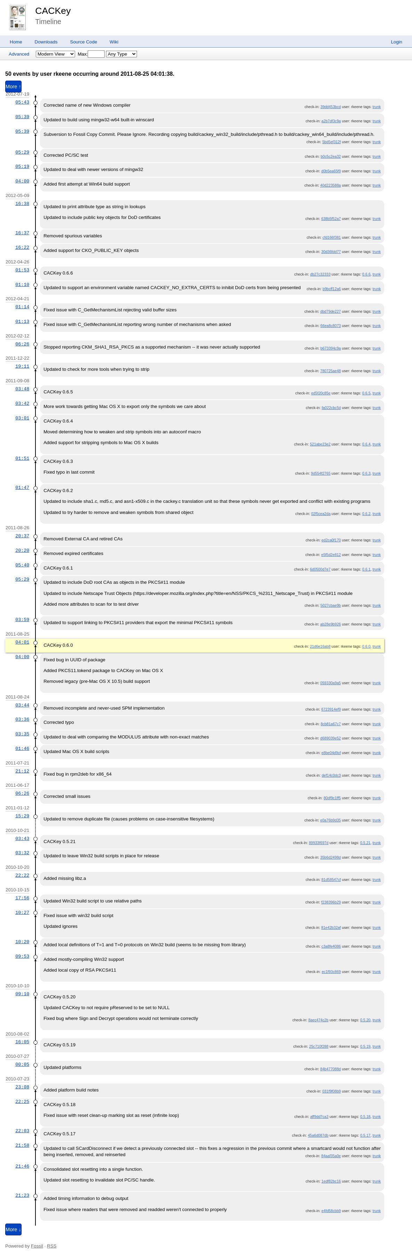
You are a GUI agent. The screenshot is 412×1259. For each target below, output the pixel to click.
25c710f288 (319, 1046)
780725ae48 (330, 371)
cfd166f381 (332, 237)
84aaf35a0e (331, 1156)
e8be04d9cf (331, 753)
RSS (51, 1246)
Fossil (37, 1246)
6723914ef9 (331, 709)
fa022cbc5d (331, 408)
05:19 (22, 166)
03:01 (22, 418)
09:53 (22, 956)
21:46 (22, 1166)
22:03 (22, 1131)
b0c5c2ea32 (331, 156)
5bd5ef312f (331, 142)
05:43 (22, 102)
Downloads (46, 41)
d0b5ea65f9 (331, 171)
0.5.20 (365, 1020)
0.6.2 (366, 514)
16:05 (22, 1042)
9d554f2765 (320, 473)
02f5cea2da (321, 514)
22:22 (22, 875)
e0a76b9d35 (330, 820)
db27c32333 (320, 274)
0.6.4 (366, 444)
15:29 (22, 816)
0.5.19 (365, 1046)
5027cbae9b (331, 605)
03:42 (22, 403)
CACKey (53, 11)
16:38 (22, 204)
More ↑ (13, 86)
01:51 (22, 458)
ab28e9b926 (330, 624)
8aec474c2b (318, 1020)
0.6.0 (366, 646)
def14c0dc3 (331, 775)
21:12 (22, 771)
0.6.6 (366, 274)
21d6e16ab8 (320, 646)
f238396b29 (331, 902)
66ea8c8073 (331, 326)
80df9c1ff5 (332, 798)
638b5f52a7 (331, 218)
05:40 (22, 565)
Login (396, 41)
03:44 (22, 705)
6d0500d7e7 (320, 569)
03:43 (22, 838)
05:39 (22, 117)
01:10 (22, 284)
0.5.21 (365, 843)
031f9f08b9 (331, 1091)
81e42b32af (331, 927)
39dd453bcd (331, 107)
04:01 (22, 642)
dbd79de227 (330, 311)
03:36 (22, 719)
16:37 (22, 233)
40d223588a (330, 185)
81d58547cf (331, 879)
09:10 (22, 994)
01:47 (22, 487)
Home (16, 41)
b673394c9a (331, 348)
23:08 (22, 1087)
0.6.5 (366, 393)
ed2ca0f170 (331, 540)
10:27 (22, 912)
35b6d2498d (330, 857)
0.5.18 (365, 1116)
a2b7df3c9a (331, 121)
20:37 (22, 536)
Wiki (114, 41)
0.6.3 (366, 473)
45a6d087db (318, 1135)
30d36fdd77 (331, 252)
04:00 (22, 181)
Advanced (19, 54)
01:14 (22, 307)
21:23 (22, 1195)
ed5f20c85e (321, 393)
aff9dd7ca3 (319, 1116)
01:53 (22, 270)
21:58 (22, 1145)
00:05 (22, 1064)
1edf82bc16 (331, 1181)
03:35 (22, 734)
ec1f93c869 (331, 972)
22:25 (22, 1101)
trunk (376, 107)
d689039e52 (330, 738)
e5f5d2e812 (331, 555)
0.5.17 (365, 1135)
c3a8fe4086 (331, 946)
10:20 (22, 942)
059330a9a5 (330, 683)
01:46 (22, 748)
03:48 (22, 389)
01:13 (22, 321)
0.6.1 (366, 569)
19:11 (22, 366)
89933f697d (318, 843)
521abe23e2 (320, 444)
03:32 (22, 853)
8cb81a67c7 (331, 724)
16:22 (22, 247)
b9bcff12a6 (332, 289)
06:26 (22, 344)
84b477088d (330, 1069)
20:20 (22, 550)
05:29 (22, 152)
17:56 (22, 898)
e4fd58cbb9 (331, 1211)
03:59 (22, 619)
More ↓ (13, 1229)
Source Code (83, 41)
